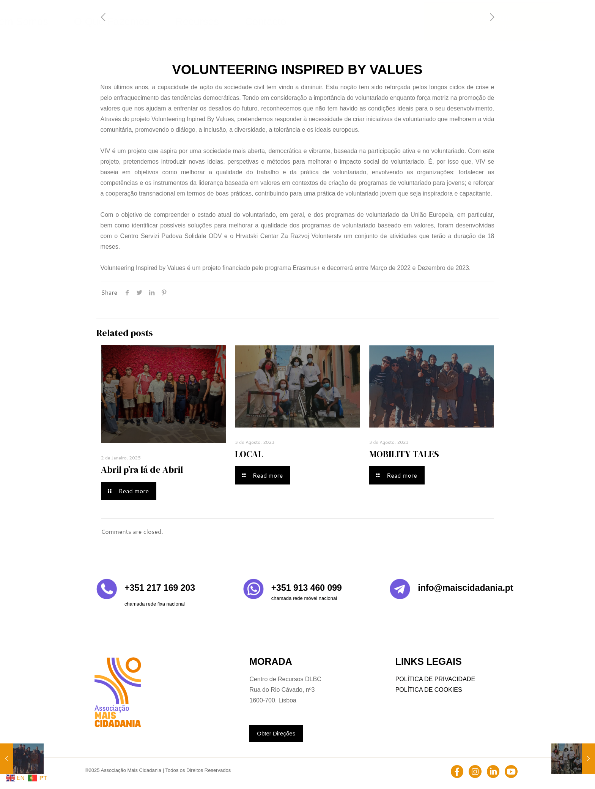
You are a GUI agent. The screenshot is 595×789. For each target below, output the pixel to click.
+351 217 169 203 (159, 588)
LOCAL (249, 454)
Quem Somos (254, 21)
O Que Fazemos (310, 21)
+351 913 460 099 (306, 588)
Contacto (401, 21)
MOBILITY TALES (404, 454)
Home (213, 21)
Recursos (361, 21)
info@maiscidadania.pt (465, 588)
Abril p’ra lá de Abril (142, 469)
